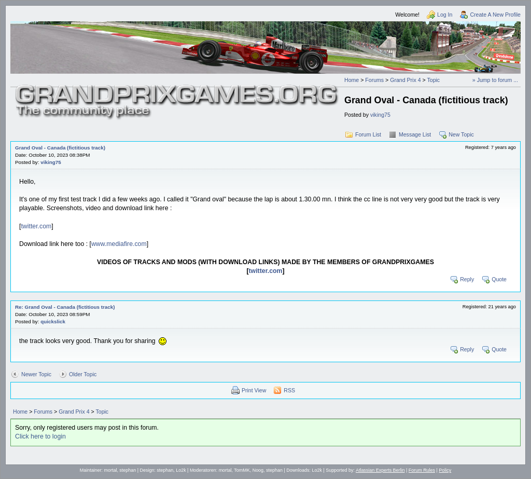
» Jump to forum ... (495, 80)
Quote (499, 279)
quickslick (52, 321)
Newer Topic (36, 374)
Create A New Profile (495, 14)
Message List (415, 134)
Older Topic (82, 374)
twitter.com (36, 226)
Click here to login (40, 436)
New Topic (461, 134)
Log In (444, 14)
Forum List (368, 134)
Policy (445, 470)
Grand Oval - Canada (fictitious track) (60, 147)
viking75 (380, 115)
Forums (374, 80)
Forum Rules (422, 470)
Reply (467, 279)
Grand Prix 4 (405, 80)
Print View (254, 390)
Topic (433, 80)
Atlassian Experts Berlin (380, 470)
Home (351, 80)
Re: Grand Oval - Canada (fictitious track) (65, 307)
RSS (289, 390)
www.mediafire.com (119, 244)
